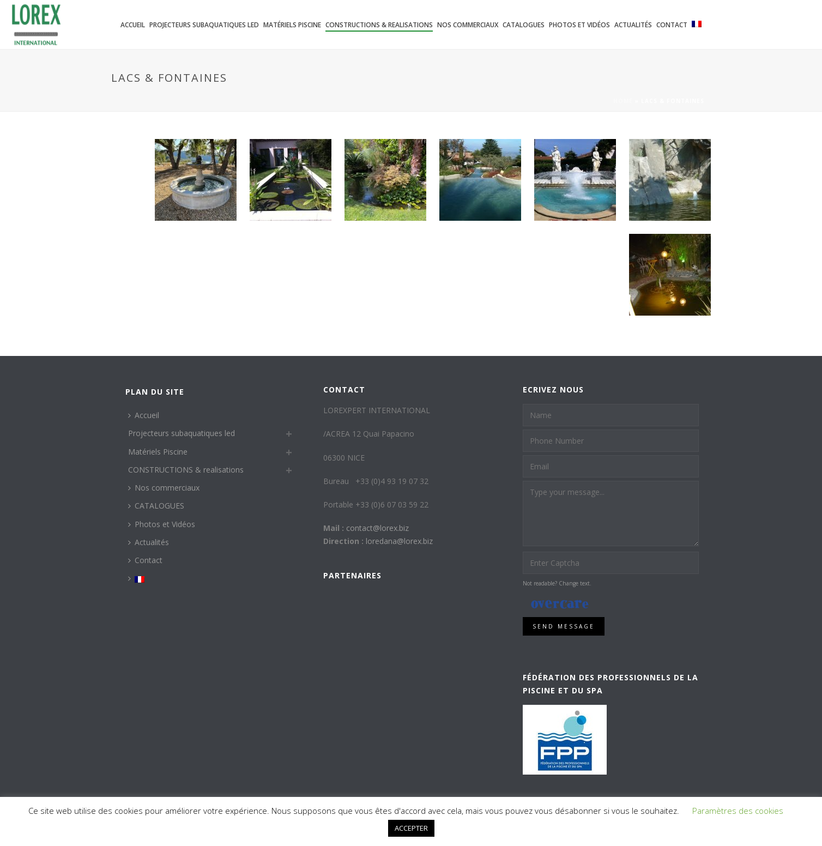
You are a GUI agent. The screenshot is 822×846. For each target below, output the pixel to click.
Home (623, 101)
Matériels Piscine (292, 24)
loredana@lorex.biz (399, 541)
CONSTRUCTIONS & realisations (379, 24)
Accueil (132, 24)
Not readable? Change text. (557, 583)
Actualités (633, 24)
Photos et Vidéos (579, 24)
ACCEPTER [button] (411, 828)
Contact (671, 24)
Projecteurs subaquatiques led (204, 24)
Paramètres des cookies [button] (737, 810)
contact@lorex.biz (377, 528)
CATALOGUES (524, 24)
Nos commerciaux (467, 24)
